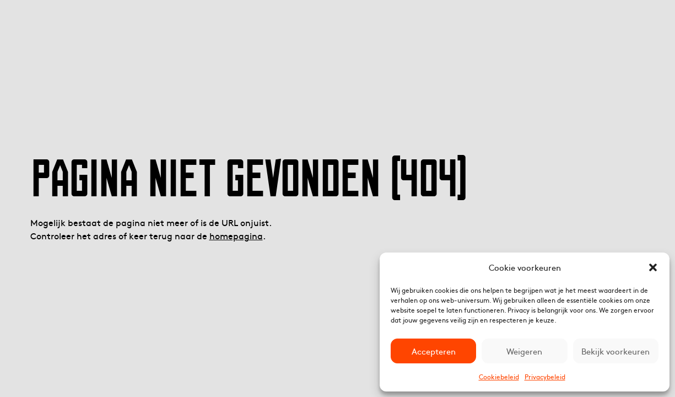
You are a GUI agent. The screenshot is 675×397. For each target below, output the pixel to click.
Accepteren (434, 351)
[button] (652, 267)
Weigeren (524, 351)
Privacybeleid (545, 376)
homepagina (236, 235)
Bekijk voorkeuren (615, 351)
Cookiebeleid (499, 376)
